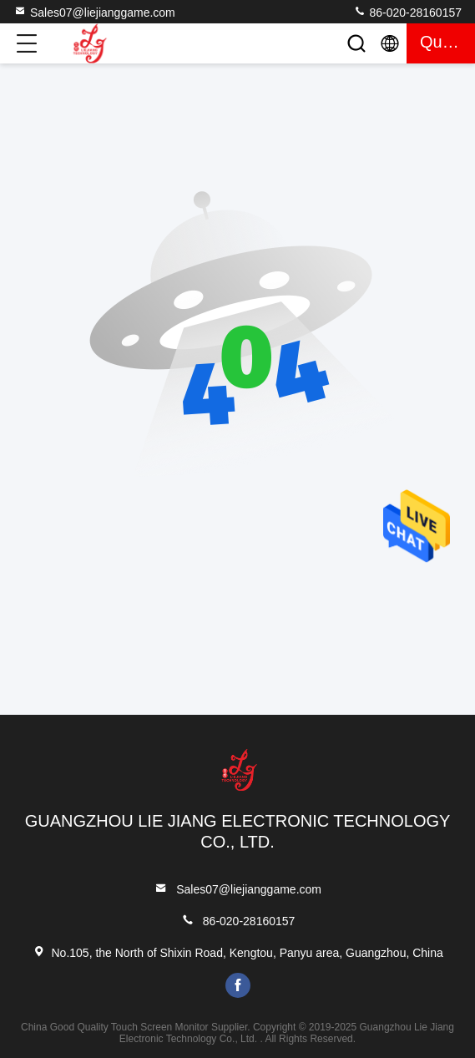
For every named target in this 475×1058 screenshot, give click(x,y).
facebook (237, 985)
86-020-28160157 (407, 11)
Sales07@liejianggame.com (94, 11)
